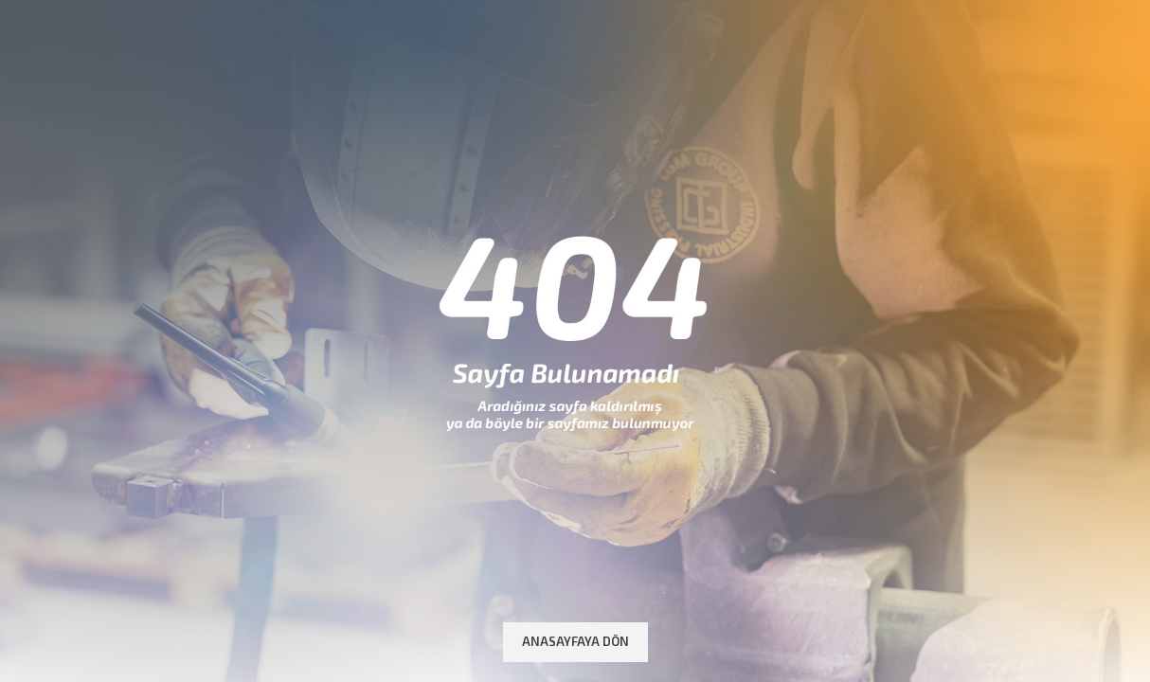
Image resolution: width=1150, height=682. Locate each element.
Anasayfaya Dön (575, 641)
